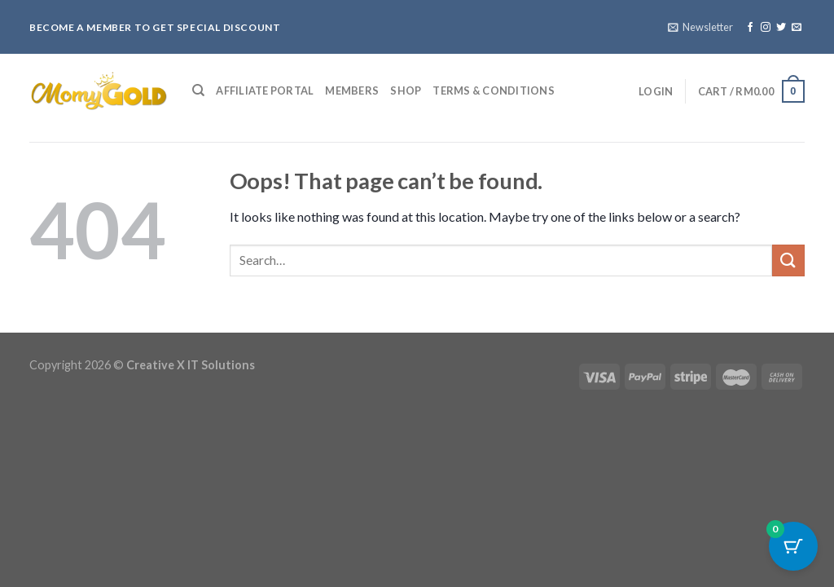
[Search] (198, 90)
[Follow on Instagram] (765, 27)
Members (352, 90)
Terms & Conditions (493, 90)
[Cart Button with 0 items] (793, 546)
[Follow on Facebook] (750, 27)
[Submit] (788, 260)
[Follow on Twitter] (781, 27)
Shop (405, 90)
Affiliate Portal (265, 90)
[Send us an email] (796, 27)
